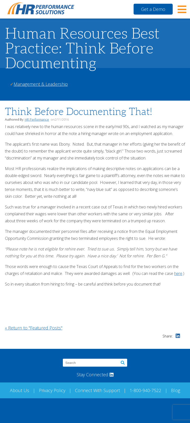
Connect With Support (97, 390)
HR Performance (37, 119)
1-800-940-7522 (145, 390)
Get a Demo (153, 9)
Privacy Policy (52, 390)
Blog (175, 390)
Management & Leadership (41, 84)
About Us (19, 390)
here (178, 273)
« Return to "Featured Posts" (33, 328)
